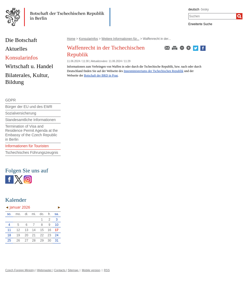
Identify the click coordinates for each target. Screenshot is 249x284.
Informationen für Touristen (27, 146)
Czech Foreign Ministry (20, 270)
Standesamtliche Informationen (30, 120)
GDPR (10, 100)
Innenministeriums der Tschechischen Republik (153, 71)
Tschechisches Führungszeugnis (31, 152)
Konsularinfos (88, 39)
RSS (107, 270)
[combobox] (212, 16)
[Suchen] (239, 16)
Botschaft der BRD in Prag (101, 75)
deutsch (193, 9)
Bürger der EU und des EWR (28, 107)
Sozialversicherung (20, 113)
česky (205, 9)
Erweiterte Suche (200, 24)
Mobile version (91, 270)
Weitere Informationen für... (120, 39)
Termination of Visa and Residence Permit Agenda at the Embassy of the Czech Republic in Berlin (31, 132)
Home (71, 39)
